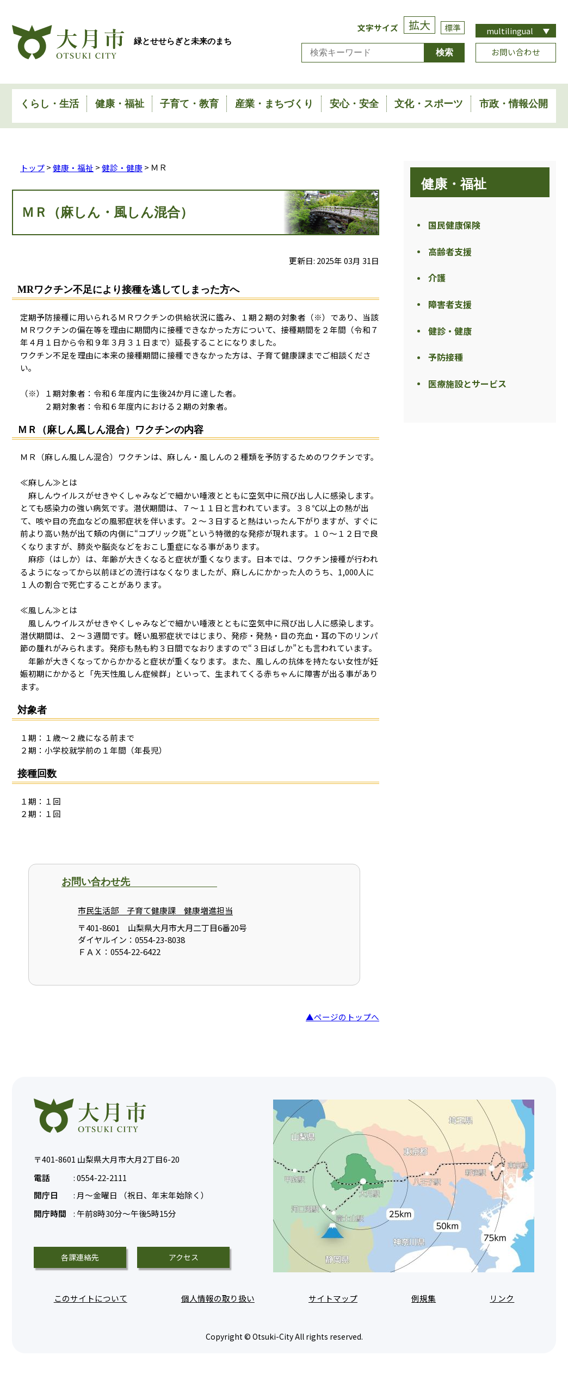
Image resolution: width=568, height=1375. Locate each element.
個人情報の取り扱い (218, 1297)
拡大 (419, 25)
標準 (452, 27)
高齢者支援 (450, 253)
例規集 (423, 1297)
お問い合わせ (515, 52)
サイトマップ (332, 1297)
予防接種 (445, 362)
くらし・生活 (49, 103)
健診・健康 (122, 167)
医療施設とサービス (467, 390)
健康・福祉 (119, 103)
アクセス (184, 1257)
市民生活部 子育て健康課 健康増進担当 (155, 910)
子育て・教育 (189, 103)
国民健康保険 (454, 225)
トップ (32, 167)
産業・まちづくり (274, 103)
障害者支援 (450, 308)
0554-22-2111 (80, 1176)
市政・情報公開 (513, 103)
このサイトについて (90, 1297)
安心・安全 (354, 103)
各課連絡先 (80, 1257)
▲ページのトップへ (342, 1016)
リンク (502, 1297)
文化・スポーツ (428, 103)
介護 (437, 280)
